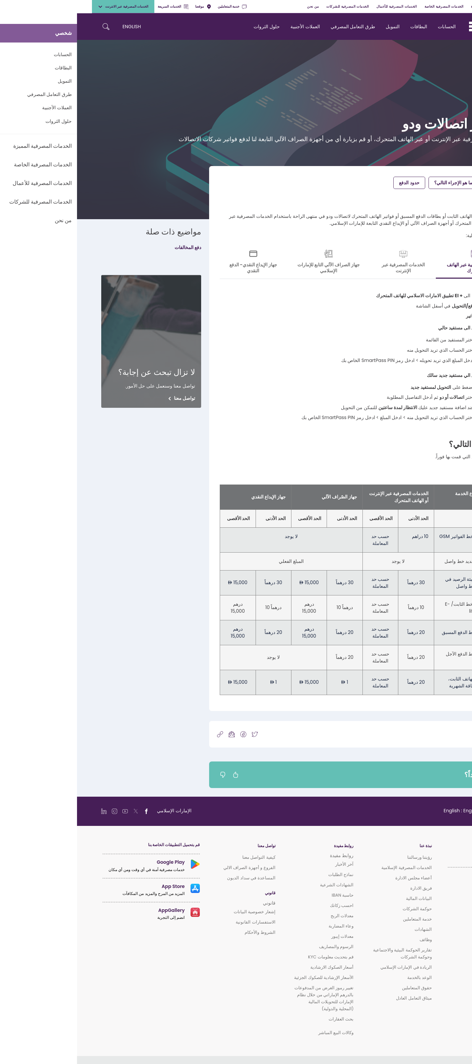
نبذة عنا (349, 845)
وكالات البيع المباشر (259, 1032)
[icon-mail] (155, 734)
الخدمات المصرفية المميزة (414, 6)
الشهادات (346, 929)
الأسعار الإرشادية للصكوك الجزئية (246, 977)
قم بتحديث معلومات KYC (253, 957)
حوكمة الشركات (340, 909)
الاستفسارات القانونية (178, 922)
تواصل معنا (107, 398)
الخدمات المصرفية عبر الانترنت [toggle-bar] (46, 6)
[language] (389, 810)
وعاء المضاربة (264, 926)
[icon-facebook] (166, 734)
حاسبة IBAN (265, 895)
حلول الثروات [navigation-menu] (190, 26)
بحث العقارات (264, 1019)
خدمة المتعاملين (155, 6)
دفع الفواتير (421, 182)
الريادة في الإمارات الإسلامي (329, 967)
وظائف (349, 939)
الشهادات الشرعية (259, 885)
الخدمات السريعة (96, 6)
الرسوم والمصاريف (259, 946)
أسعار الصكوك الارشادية (255, 967)
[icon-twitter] (178, 734)
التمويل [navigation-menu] (316, 26)
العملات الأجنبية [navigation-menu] (228, 26)
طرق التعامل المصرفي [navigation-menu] (276, 26)
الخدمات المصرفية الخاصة (367, 6)
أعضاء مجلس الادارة (336, 878)
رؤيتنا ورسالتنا (342, 857)
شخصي (447, 6)
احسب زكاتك (264, 905)
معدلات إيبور (265, 936)
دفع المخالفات (111, 247)
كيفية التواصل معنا (181, 857)
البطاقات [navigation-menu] (341, 26)
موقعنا (126, 6)
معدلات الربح (265, 916)
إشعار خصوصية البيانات (177, 912)
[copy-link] (143, 734)
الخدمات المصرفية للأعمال (319, 6)
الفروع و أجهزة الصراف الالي (172, 867)
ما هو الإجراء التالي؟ (376, 182)
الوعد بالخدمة (342, 977)
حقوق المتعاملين (340, 988)
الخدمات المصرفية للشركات (270, 6)
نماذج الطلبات (263, 874)
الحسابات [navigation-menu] (370, 26)
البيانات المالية (342, 898)
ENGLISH (54, 26)
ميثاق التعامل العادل (337, 998)
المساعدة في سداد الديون (174, 878)
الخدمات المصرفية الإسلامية (329, 867)
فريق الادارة (344, 888)
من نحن (236, 6)
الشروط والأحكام (183, 932)
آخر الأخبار (267, 864)
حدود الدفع (332, 182)
